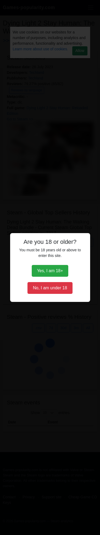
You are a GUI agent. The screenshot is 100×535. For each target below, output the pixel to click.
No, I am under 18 (50, 288)
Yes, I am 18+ (50, 270)
